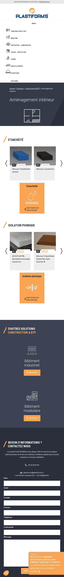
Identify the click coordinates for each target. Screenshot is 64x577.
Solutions (20, 89)
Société (7, 498)
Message (8, 537)
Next (61, 163)
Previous (6, 163)
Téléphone (8, 517)
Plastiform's (32, 12)
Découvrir (33, 372)
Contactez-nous (44, 2)
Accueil (12, 89)
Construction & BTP (32, 89)
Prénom (7, 507)
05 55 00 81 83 (33, 465)
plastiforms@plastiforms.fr (33, 473)
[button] (5, 573)
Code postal (9, 527)
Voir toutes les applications (32, 209)
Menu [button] (34, 23)
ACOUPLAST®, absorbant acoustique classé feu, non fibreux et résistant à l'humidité (45, 559)
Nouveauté (33, 554)
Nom (6, 478)
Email (6, 488)
